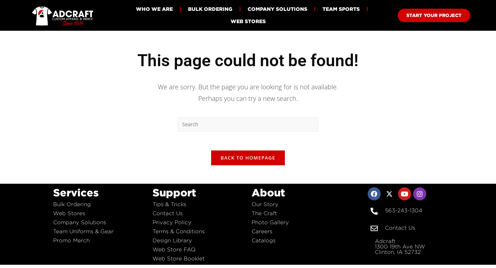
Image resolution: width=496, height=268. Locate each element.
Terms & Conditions (179, 234)
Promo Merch (71, 243)
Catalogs (263, 243)
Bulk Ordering (210, 9)
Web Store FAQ (174, 252)
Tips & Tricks (169, 207)
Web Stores (248, 21)
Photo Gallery (270, 225)
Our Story (265, 207)
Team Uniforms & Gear (83, 234)
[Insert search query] (248, 124)
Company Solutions (277, 9)
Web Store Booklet (179, 261)
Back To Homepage (248, 161)
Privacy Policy (172, 225)
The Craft (264, 216)
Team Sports (341, 9)
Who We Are (154, 9)
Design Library (172, 243)
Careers (262, 234)
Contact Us (168, 216)
